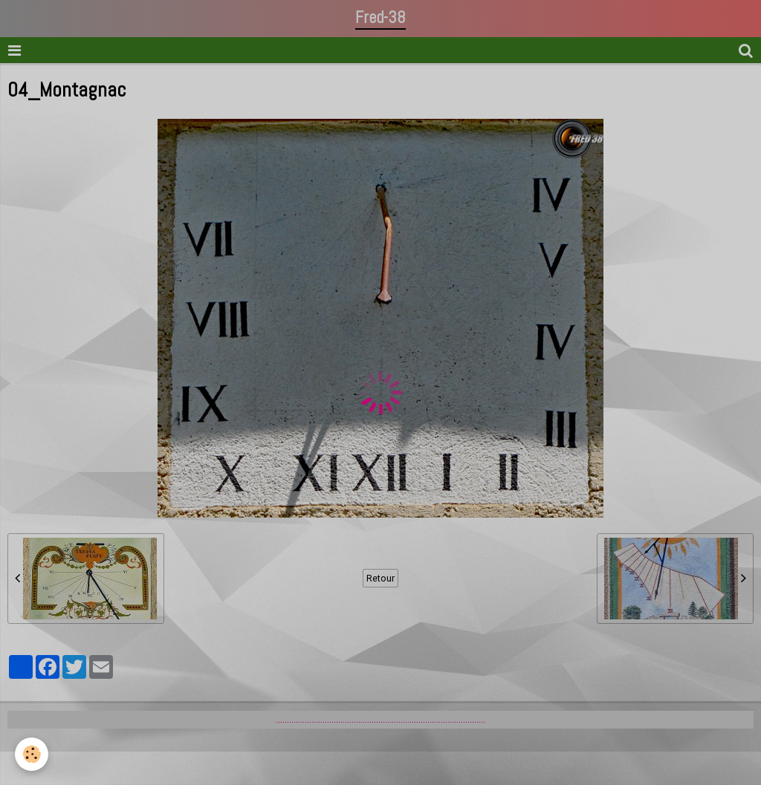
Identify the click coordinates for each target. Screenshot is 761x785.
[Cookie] (31, 754)
